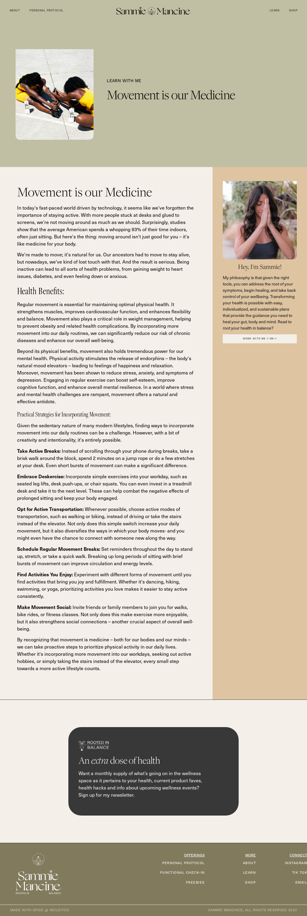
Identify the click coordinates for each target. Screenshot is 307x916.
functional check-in (182, 872)
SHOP (250, 882)
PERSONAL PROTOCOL (183, 863)
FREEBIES (195, 882)
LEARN (249, 872)
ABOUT (249, 863)
